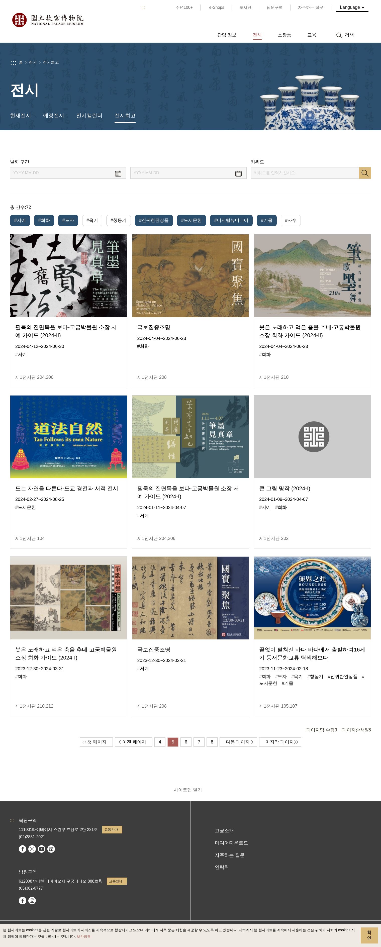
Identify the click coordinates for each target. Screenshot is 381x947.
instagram (32, 849)
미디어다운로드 (231, 842)
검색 (365, 173)
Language (350, 7)
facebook (22, 849)
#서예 (20, 220)
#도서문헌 (191, 220)
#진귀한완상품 (154, 220)
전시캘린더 (89, 115)
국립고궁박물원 (47, 20)
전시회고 (51, 62)
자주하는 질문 (230, 855)
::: (143, 7)
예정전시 (53, 115)
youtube (41, 849)
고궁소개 (224, 830)
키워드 (257, 161)
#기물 (266, 220)
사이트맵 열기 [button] (188, 789)
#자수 (291, 220)
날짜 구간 (19, 161)
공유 (316, 144)
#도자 (68, 220)
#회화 (44, 220)
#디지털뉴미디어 (231, 220)
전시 (33, 62)
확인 (369, 935)
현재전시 (20, 115)
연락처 (222, 867)
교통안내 (111, 829)
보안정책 (84, 936)
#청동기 (119, 220)
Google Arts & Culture (51, 849)
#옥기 (92, 220)
